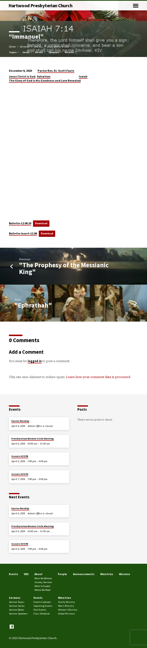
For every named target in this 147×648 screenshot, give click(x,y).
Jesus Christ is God (58, 46)
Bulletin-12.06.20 (20, 223)
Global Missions (66, 613)
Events (13, 574)
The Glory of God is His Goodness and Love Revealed (45, 80)
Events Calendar (42, 602)
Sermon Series (17, 605)
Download (41, 223)
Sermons (25, 46)
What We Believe (43, 578)
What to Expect (42, 586)
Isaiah (83, 76)
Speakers (55, 52)
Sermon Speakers (18, 613)
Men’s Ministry (66, 605)
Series (27, 52)
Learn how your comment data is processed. (98, 377)
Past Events (39, 609)
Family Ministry (66, 602)
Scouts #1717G (19, 474)
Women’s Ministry (67, 609)
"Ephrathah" (33, 305)
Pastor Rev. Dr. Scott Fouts (56, 70)
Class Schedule (41, 613)
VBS (26, 574)
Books (40, 52)
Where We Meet (42, 590)
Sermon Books (16, 609)
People (62, 574)
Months (71, 52)
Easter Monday (20, 421)
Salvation (43, 76)
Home (12, 46)
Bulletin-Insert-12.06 (23, 233)
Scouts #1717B (19, 456)
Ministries (106, 574)
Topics (14, 52)
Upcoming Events (42, 605)
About (38, 574)
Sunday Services (43, 582)
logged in (35, 361)
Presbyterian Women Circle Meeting (32, 438)
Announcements (83, 574)
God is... (38, 46)
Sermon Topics (16, 602)
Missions (124, 574)
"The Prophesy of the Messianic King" (64, 268)
